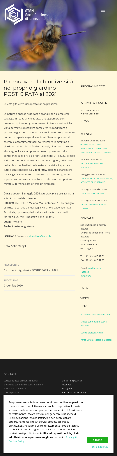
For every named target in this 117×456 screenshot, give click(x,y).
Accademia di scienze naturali (95, 314)
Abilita (97, 439)
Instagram (85, 275)
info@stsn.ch (94, 268)
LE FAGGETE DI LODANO (92, 193)
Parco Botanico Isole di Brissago (96, 339)
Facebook (85, 271)
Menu (103, 11)
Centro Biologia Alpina (91, 332)
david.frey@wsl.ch (40, 236)
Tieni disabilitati (98, 446)
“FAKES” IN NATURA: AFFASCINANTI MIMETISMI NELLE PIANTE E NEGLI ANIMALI (96, 148)
